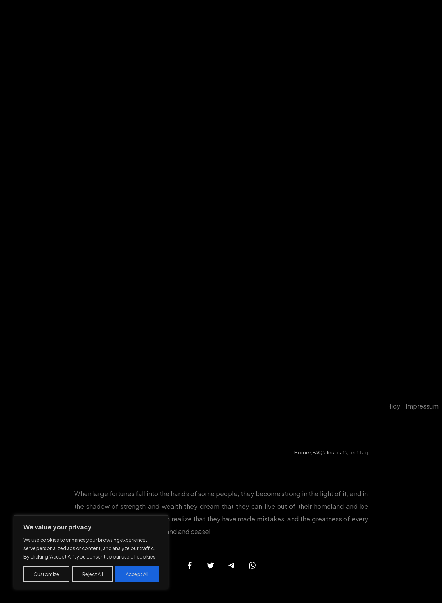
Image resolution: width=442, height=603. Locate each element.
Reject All (92, 574)
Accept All (137, 574)
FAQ (318, 452)
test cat (335, 452)
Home (301, 452)
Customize (46, 574)
